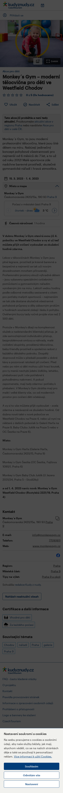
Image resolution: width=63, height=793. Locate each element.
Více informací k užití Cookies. (33, 756)
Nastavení (31, 784)
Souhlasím (31, 766)
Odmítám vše (31, 775)
